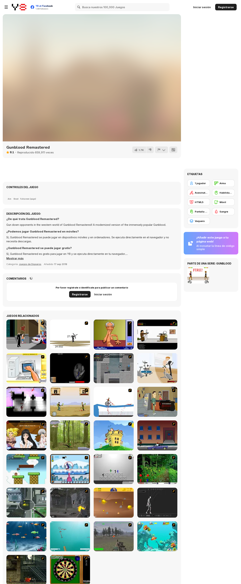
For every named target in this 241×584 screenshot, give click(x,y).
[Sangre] (223, 211)
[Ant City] (26, 503)
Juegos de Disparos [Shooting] (30, 264)
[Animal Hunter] (70, 435)
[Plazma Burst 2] (26, 402)
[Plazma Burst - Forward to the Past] (114, 368)
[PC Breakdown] (26, 368)
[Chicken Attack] (114, 435)
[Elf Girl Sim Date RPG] (26, 435)
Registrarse (226, 7)
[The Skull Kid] (157, 335)
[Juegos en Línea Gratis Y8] (19, 7)
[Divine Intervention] (26, 335)
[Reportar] (161, 149)
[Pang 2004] (157, 469)
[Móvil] (223, 202)
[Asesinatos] (198, 192)
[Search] (79, 7)
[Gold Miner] (114, 503)
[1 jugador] (198, 183)
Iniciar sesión (202, 7)
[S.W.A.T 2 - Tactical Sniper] (70, 368)
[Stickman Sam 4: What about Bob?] (114, 469)
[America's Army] (114, 536)
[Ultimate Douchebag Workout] (157, 368)
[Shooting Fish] (70, 536)
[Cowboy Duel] (70, 402)
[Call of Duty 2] (70, 503)
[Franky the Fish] (26, 536)
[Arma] (223, 183)
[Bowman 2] (70, 335)
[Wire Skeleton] (157, 503)
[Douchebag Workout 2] (157, 402)
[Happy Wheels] (114, 402)
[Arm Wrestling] (114, 335)
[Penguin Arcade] (70, 469)
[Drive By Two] (157, 435)
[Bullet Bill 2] (26, 469)
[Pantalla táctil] (198, 211)
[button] (15, 258)
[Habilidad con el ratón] (223, 192)
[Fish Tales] (157, 536)
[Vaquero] (198, 221)
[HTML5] (198, 202)
